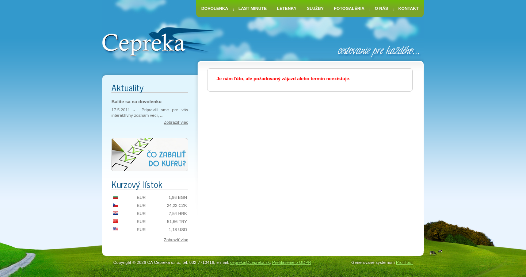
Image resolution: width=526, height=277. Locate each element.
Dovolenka (214, 8)
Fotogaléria (349, 8)
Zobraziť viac (176, 122)
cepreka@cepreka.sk (250, 262)
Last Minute (253, 8)
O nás (381, 8)
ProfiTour (404, 262)
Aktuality (127, 87)
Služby (315, 8)
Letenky (287, 8)
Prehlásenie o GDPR (291, 262)
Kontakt (409, 8)
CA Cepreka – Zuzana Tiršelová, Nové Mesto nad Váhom (158, 40)
